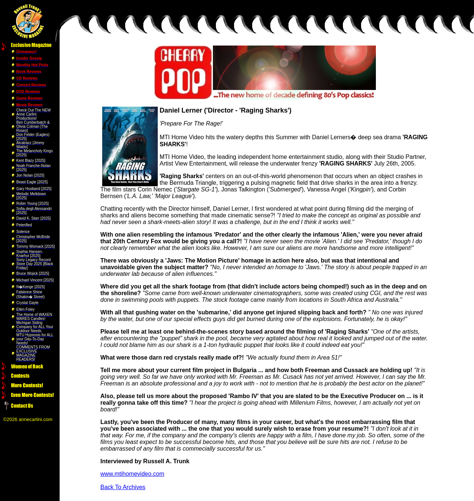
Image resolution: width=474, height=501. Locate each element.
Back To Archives (123, 487)
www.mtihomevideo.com (132, 474)
